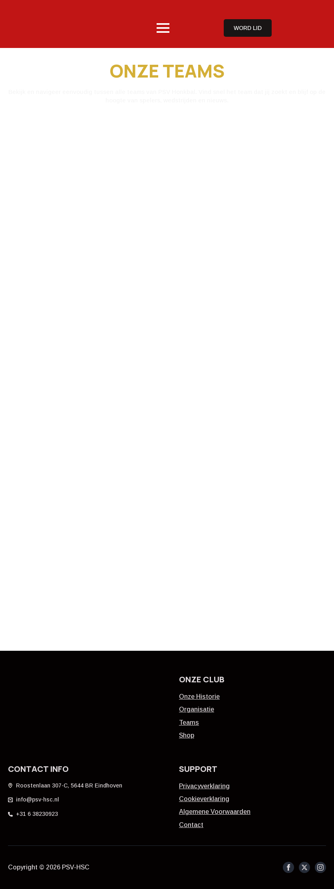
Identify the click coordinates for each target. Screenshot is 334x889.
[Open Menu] (163, 28)
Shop (186, 735)
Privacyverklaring (204, 786)
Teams (189, 722)
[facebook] (288, 867)
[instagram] (320, 867)
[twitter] (304, 867)
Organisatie (196, 709)
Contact (191, 824)
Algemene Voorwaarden (214, 811)
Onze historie (199, 696)
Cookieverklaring (204, 798)
